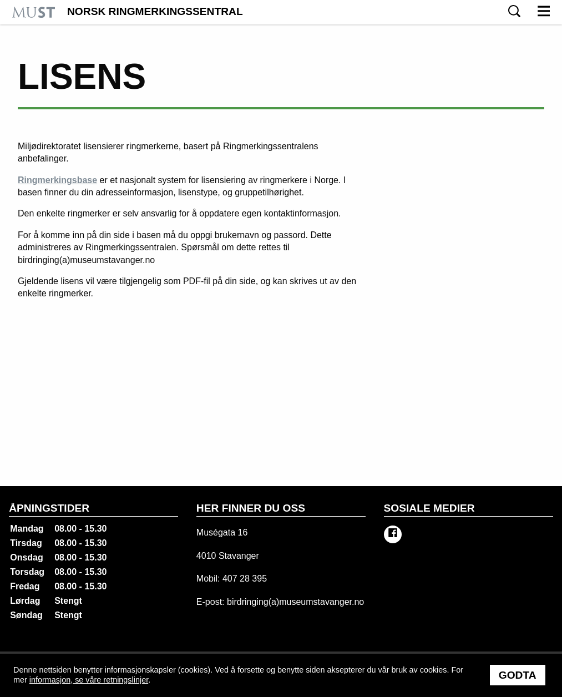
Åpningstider (49, 508)
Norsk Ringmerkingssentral (155, 11)
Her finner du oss (250, 508)
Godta (517, 675)
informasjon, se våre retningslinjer (88, 679)
